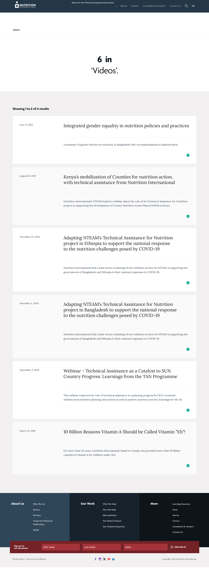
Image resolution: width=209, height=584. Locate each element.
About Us (59, 5)
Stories (123, 5)
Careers (135, 5)
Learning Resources (92, 5)
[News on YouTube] (109, 576)
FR (193, 5)
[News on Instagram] (100, 576)
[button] (186, 6)
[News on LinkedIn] (113, 576)
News (109, 5)
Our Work (73, 5)
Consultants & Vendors (154, 5)
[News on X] (104, 576)
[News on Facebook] (95, 576)
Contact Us (175, 5)
